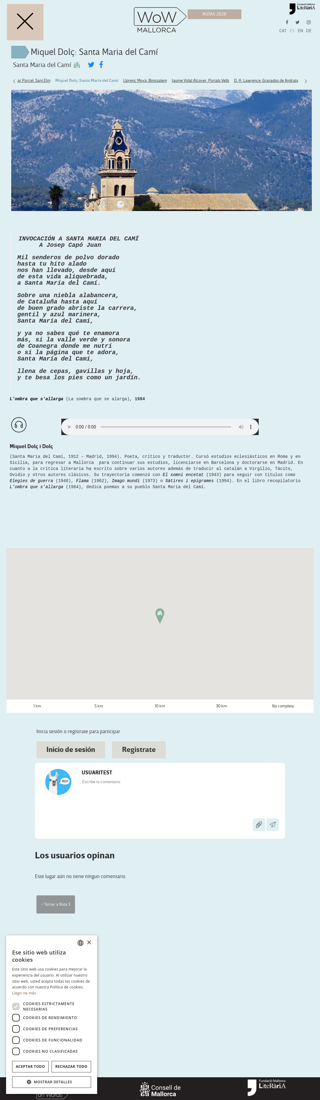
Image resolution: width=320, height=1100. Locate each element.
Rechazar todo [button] (71, 1066)
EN (300, 30)
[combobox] (80, 943)
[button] (51, 1082)
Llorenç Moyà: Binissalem (145, 80)
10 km (160, 820)
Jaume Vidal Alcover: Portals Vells (200, 80)
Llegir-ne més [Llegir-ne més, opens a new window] (24, 993)
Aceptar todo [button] (30, 1066)
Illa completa (283, 820)
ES (292, 30)
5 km (98, 820)
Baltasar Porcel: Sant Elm (28, 80)
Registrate (139, 863)
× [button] (89, 943)
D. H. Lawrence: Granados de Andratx (266, 80)
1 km (37, 820)
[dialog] (51, 1014)
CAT (283, 30)
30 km (221, 820)
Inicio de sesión (70, 863)
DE (308, 30)
